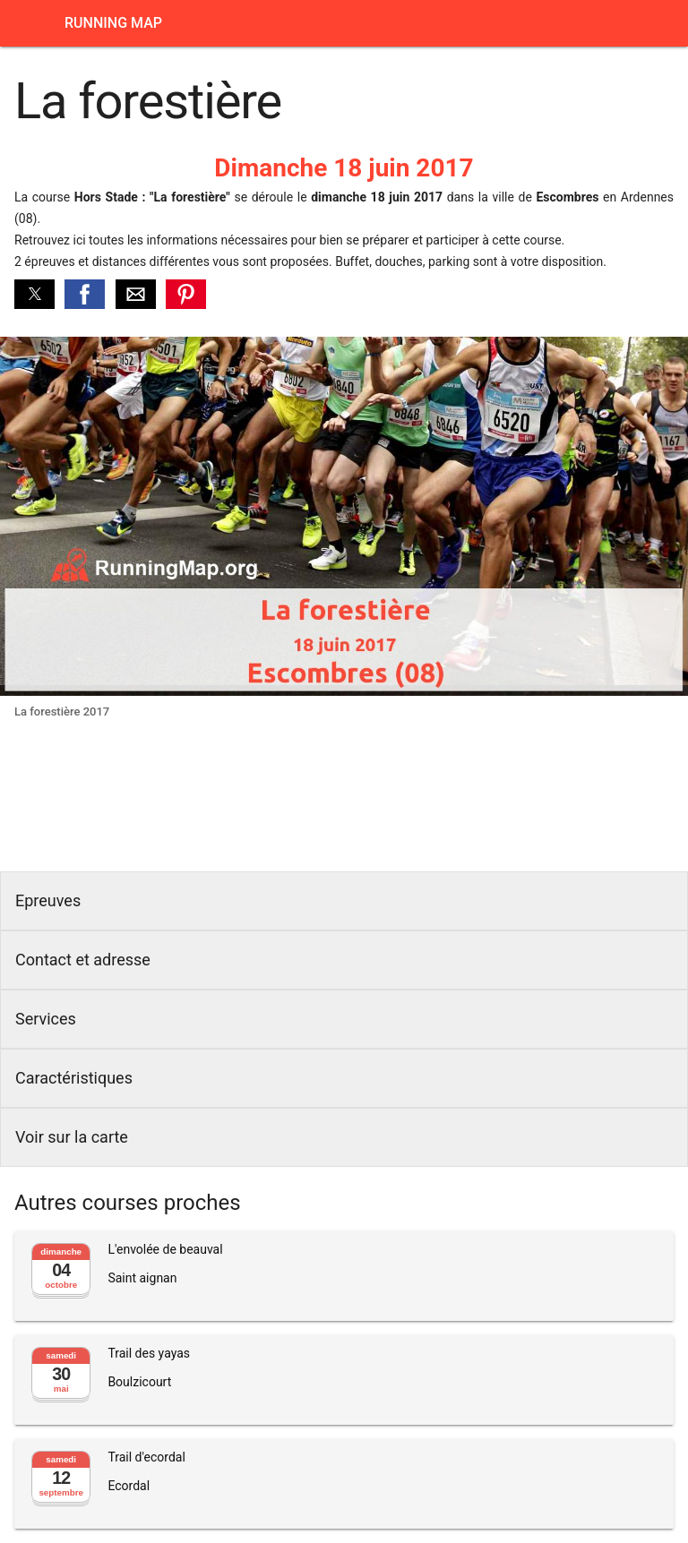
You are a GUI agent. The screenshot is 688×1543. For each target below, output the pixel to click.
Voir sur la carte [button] (71, 1136)
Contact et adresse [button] (82, 959)
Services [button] (45, 1018)
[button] (34, 294)
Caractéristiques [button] (74, 1077)
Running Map (113, 22)
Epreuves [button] (48, 900)
